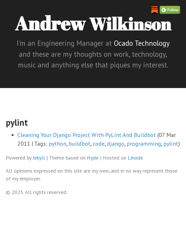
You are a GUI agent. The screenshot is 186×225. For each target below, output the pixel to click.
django (115, 143)
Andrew (93, 23)
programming (144, 143)
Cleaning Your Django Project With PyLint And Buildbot (86, 135)
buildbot (79, 143)
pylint (170, 143)
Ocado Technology (141, 43)
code (99, 143)
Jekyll (39, 157)
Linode (135, 157)
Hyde (93, 157)
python (57, 143)
